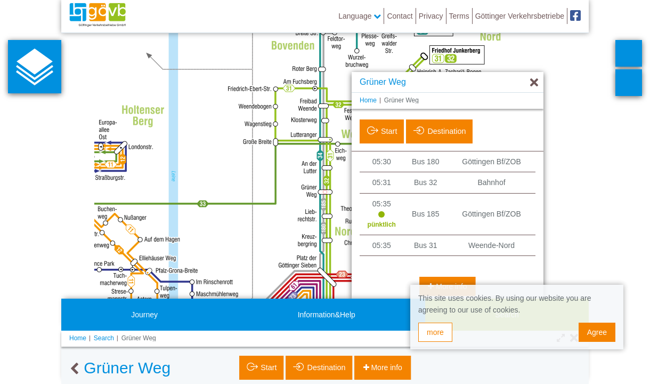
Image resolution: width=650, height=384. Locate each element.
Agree (597, 332)
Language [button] (359, 16)
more (435, 332)
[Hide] (534, 82)
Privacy (431, 16)
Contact (399, 16)
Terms (459, 16)
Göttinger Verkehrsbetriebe (519, 16)
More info (385, 367)
